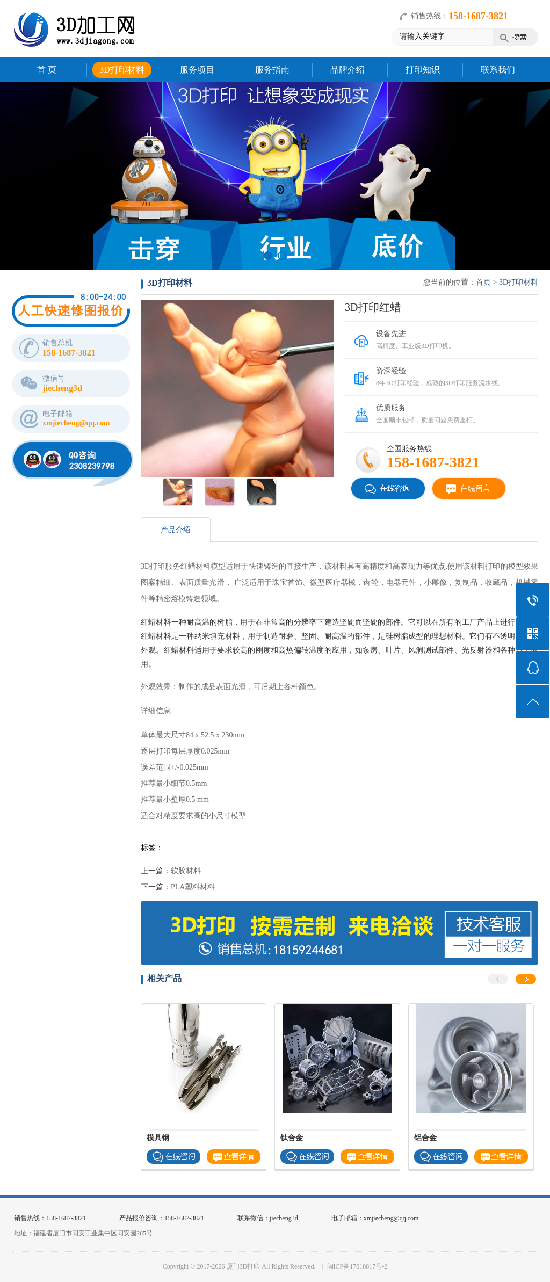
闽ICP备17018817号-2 (357, 1266)
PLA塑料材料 (193, 887)
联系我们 (498, 69)
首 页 (46, 69)
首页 (483, 282)
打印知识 (423, 69)
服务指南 (272, 69)
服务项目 (197, 69)
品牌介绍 (347, 69)
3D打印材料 (121, 69)
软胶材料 (186, 871)
